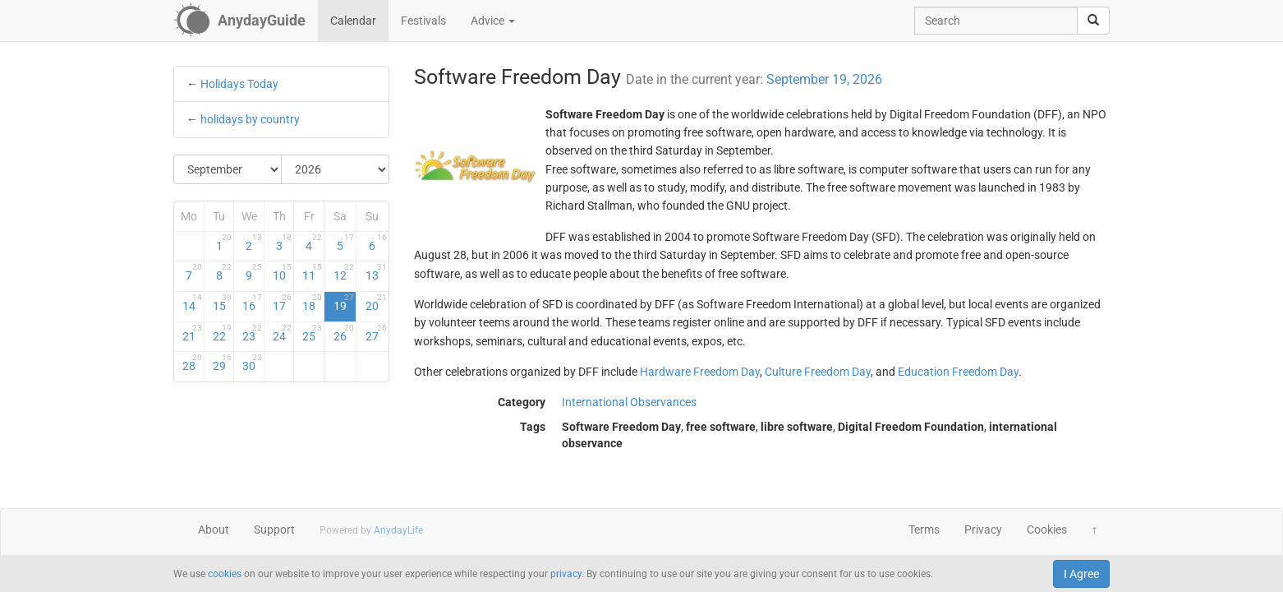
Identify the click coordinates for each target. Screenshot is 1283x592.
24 (282, 333)
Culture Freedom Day (818, 371)
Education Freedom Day (958, 371)
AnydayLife (398, 530)
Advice (493, 20)
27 (376, 333)
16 (252, 302)
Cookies (1047, 529)
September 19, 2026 (824, 79)
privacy (566, 574)
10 (282, 272)
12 (343, 272)
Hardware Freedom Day (700, 371)
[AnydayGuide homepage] (239, 20)
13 (376, 272)
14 (192, 302)
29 (222, 362)
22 (222, 333)
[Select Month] (228, 169)
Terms (924, 529)
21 (192, 333)
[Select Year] (335, 169)
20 (376, 302)
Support (274, 529)
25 (312, 333)
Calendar (353, 20)
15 (222, 302)
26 (343, 333)
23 (252, 333)
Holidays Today (239, 83)
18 (312, 302)
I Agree (1081, 573)
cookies (224, 574)
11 (312, 272)
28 (192, 362)
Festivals (423, 20)
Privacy (983, 529)
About (213, 529)
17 (282, 302)
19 (343, 302)
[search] (1093, 21)
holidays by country (250, 119)
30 (252, 362)
